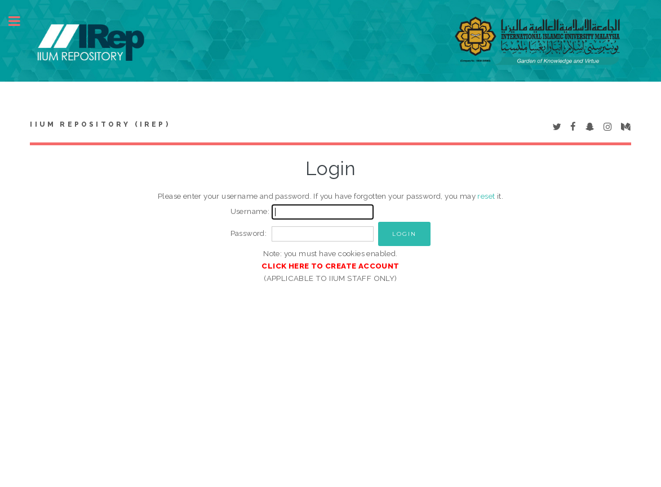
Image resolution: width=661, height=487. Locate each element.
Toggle (20, 21)
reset (486, 195)
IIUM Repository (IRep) (100, 124)
